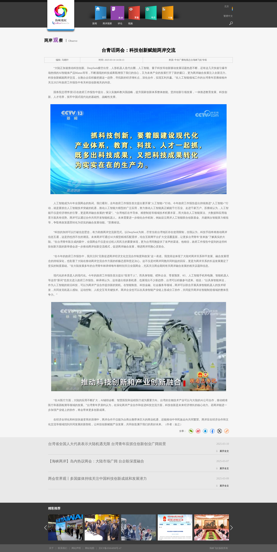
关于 (51, 548)
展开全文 (224, 451)
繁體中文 (228, 16)
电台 (151, 13)
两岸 (117, 13)
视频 (130, 23)
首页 (101, 13)
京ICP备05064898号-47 (110, 548)
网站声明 (76, 548)
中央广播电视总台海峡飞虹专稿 (190, 60)
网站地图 (89, 548)
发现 (134, 13)
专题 (167, 13)
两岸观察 (107, 23)
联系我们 (62, 548)
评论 (120, 23)
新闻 (94, 23)
